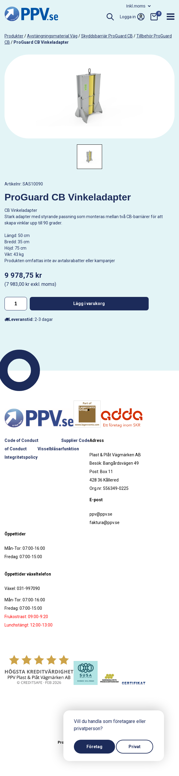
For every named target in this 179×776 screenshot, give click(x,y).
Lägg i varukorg (89, 303)
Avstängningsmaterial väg (52, 36)
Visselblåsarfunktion (58, 448)
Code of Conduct (21, 440)
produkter (14, 36)
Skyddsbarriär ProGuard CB (107, 36)
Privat (135, 746)
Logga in (132, 16)
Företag (94, 746)
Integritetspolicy (21, 457)
